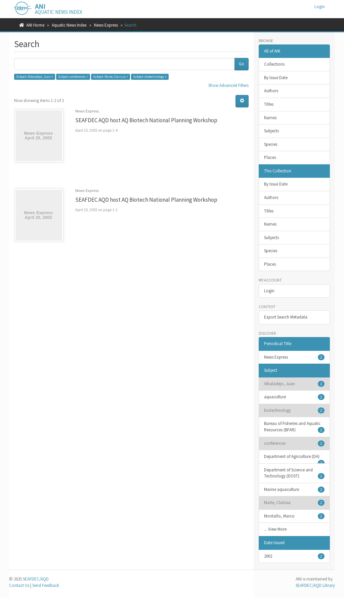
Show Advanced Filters (228, 85)
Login (269, 291)
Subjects (271, 131)
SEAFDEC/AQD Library (315, 585)
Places (270, 157)
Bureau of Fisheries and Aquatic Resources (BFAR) (294, 427)
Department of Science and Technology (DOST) (294, 473)
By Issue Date (276, 77)
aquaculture (294, 397)
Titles (268, 104)
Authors (271, 91)
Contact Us (19, 585)
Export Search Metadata (285, 317)
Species (270, 144)
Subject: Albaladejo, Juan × (34, 76)
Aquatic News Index (69, 25)
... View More (275, 529)
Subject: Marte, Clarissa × (110, 76)
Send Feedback (45, 585)
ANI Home (35, 25)
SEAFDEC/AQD (36, 579)
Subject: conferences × (73, 76)
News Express (106, 25)
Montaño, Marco (294, 516)
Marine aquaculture (294, 490)
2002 (294, 556)
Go (241, 64)
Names (270, 118)
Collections (274, 64)
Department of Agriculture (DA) (294, 459)
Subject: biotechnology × (150, 76)
